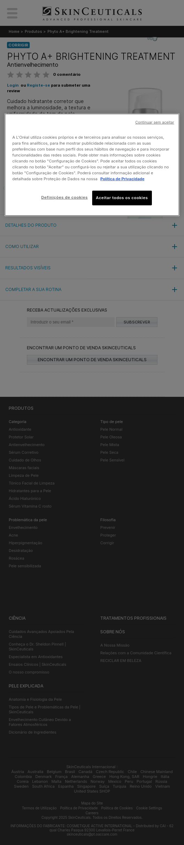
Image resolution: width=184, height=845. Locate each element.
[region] (92, 165)
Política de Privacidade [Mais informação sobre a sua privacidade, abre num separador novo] (122, 178)
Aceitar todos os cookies (122, 197)
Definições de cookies (64, 197)
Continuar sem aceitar (154, 122)
